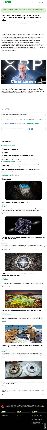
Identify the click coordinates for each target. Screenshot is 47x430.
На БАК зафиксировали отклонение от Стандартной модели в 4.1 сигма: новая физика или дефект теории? (22, 274)
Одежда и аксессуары (6, 175)
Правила (33, 413)
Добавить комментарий (8, 145)
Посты (18, 413)
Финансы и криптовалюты (22, 24)
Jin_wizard (26, 119)
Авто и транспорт (5, 156)
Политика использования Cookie (37, 419)
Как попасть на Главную (36, 416)
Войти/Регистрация (4, 415)
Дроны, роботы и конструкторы (8, 161)
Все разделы (19, 415)
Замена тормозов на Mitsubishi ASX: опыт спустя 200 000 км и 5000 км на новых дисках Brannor (23, 382)
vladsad (4, 357)
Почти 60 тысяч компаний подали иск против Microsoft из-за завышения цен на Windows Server (21, 164)
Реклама (33, 418)
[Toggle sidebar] (3, 2)
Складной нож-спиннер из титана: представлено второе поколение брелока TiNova (22, 174)
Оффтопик (4, 206)
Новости (25, 2)
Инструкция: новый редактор (37, 415)
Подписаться (35, 123)
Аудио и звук (4, 171)
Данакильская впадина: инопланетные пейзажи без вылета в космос (21, 310)
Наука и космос (5, 243)
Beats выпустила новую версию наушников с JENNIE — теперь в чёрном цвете (20, 169)
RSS (25, 123)
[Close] (44, 9)
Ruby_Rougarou (5, 249)
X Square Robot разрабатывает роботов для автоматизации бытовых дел (19, 159)
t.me (25, 84)
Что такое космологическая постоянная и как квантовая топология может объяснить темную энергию (23, 237)
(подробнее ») (25, 114)
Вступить (30, 123)
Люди (18, 416)
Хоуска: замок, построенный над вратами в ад (15, 202)
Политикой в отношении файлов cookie (28, 11)
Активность (19, 418)
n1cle (4, 321)
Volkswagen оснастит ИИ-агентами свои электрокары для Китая (17, 155)
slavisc (4, 394)
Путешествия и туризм (6, 314)
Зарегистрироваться (5, 413)
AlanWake (4, 213)
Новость (7, 109)
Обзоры (17, 2)
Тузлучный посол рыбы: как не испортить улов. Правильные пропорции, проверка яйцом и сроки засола (22, 346)
